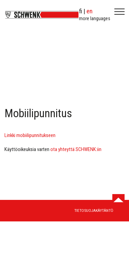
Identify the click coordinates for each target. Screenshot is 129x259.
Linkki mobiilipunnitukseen (29, 135)
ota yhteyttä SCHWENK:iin (75, 149)
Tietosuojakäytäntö (93, 210)
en (89, 11)
